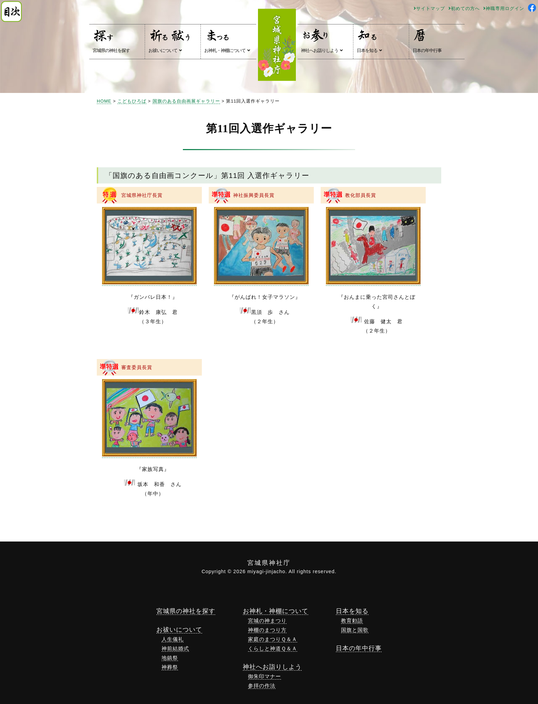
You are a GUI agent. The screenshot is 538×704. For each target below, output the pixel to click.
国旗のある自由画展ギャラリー (186, 101)
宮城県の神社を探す (111, 40)
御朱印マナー (264, 676)
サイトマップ (429, 8)
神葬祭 (170, 667)
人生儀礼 (173, 639)
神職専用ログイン (503, 8)
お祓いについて (170, 40)
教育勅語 (352, 620)
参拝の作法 (262, 686)
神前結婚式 (175, 648)
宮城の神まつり (267, 620)
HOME (104, 101)
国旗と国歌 (355, 630)
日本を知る (369, 40)
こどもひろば (131, 101)
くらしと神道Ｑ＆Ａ (272, 648)
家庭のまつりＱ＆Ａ (272, 639)
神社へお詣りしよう (321, 40)
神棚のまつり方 (267, 630)
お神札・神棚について (227, 40)
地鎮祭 (170, 658)
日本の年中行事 (427, 40)
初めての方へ (464, 8)
